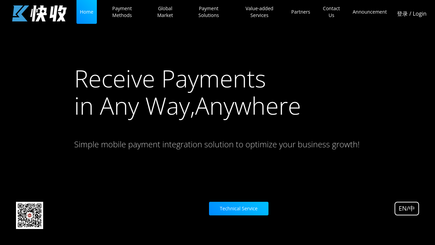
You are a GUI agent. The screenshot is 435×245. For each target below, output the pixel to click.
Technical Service (239, 208)
